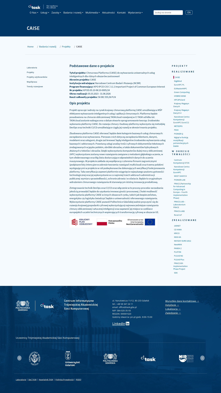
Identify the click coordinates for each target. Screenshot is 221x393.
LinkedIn (118, 323)
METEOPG (178, 126)
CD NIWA (178, 229)
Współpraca (32, 81)
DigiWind (178, 81)
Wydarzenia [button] (134, 12)
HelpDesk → (172, 305)
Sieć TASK (32, 379)
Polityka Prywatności (64, 379)
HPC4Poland (179, 99)
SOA (176, 272)
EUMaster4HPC (180, 88)
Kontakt (121, 12)
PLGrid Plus (179, 259)
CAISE (177, 77)
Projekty (66, 46)
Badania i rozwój (47, 46)
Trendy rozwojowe (35, 86)
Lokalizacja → (173, 309)
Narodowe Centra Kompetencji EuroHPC (181, 169)
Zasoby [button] (55, 12)
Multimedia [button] (92, 12)
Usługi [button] (44, 12)
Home (30, 46)
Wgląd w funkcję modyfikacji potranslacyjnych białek (180, 141)
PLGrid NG (178, 255)
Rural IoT (178, 215)
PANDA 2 (178, 248)
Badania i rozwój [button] (72, 12)
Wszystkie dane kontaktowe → (182, 301)
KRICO (176, 233)
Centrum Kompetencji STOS (181, 161)
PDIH (176, 130)
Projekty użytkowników (37, 77)
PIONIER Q (178, 133)
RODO (78, 379)
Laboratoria (32, 67)
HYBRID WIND (180, 96)
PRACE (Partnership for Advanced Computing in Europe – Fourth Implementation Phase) (182, 190)
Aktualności (108, 12)
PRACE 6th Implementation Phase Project (180, 266)
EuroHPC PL (179, 84)
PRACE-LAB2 (179, 211)
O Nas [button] (33, 12)
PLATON (177, 252)
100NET (177, 225)
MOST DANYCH (180, 176)
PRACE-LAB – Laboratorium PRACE (179, 204)
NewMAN (178, 244)
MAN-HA (177, 237)
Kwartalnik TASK (46, 379)
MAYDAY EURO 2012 (182, 241)
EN (189, 12)
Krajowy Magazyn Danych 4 (181, 111)
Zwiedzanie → (173, 313)
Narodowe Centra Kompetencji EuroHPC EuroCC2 (181, 119)
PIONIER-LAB (179, 180)
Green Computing (182, 92)
